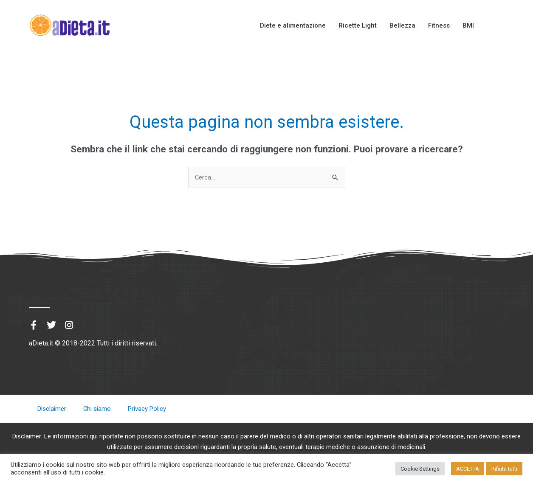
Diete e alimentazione (293, 25)
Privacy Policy (147, 409)
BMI (468, 25)
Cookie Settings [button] (420, 469)
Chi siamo (97, 409)
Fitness (439, 25)
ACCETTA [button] (467, 469)
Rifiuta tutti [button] (504, 469)
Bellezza (402, 25)
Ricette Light (357, 25)
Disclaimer (51, 409)
